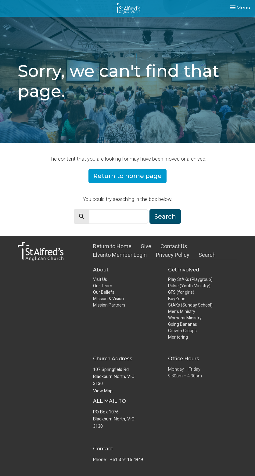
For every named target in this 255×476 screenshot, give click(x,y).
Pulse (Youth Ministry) (189, 285)
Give (146, 246)
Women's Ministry (185, 317)
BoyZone (176, 298)
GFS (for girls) (181, 292)
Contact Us (173, 246)
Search (165, 216)
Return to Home (112, 246)
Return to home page (127, 176)
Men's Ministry (181, 311)
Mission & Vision (108, 298)
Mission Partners (109, 305)
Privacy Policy (172, 255)
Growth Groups (182, 330)
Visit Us (100, 279)
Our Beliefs (103, 292)
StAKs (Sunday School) (190, 305)
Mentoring (178, 337)
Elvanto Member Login (120, 255)
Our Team (102, 285)
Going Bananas (182, 324)
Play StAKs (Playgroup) (190, 279)
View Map (103, 391)
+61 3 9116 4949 (126, 459)
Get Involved (183, 270)
